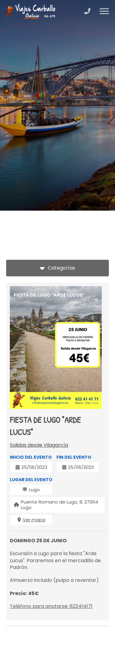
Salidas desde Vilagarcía (39, 445)
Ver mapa (34, 520)
